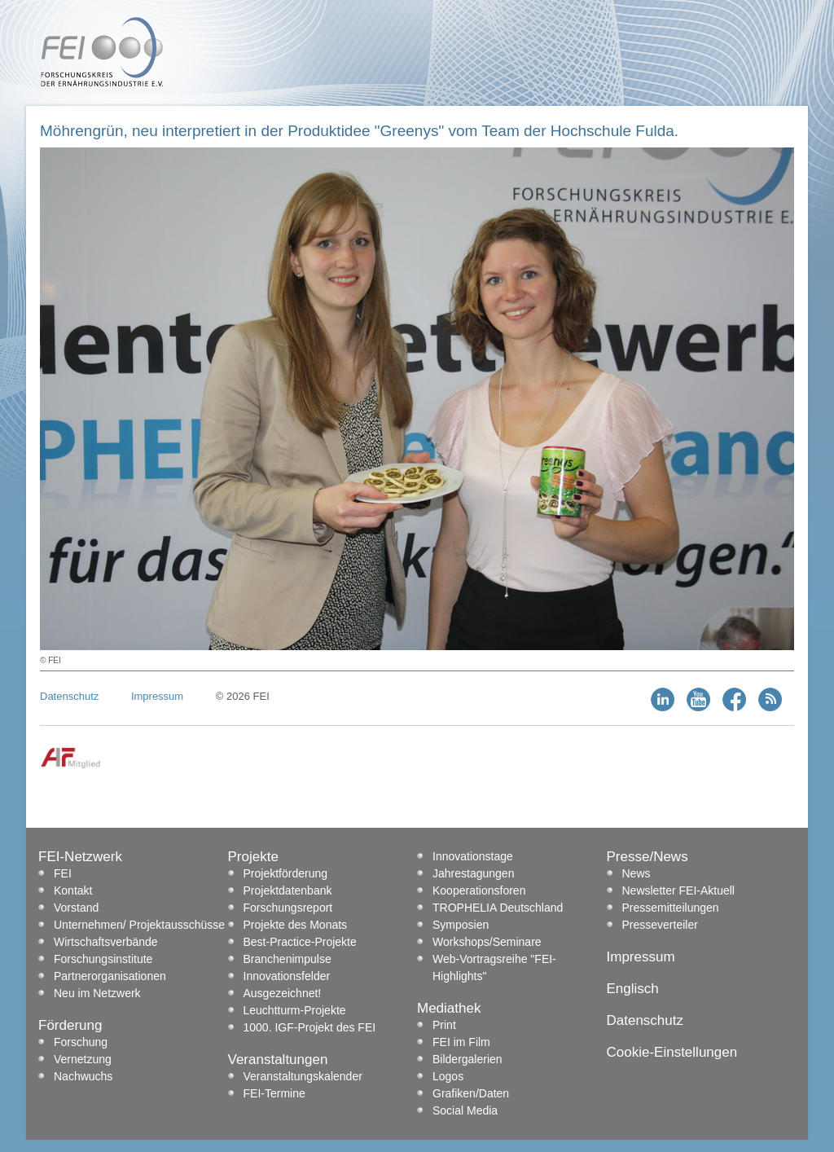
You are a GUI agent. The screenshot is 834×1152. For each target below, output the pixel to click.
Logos (447, 1076)
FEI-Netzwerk (80, 856)
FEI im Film (461, 1042)
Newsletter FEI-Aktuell (678, 890)
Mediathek (449, 1008)
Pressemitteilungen (670, 907)
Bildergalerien (467, 1059)
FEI (63, 873)
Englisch (633, 988)
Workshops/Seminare (487, 941)
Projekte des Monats (296, 924)
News (636, 873)
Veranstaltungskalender (303, 1076)
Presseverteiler (660, 924)
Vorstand (76, 907)
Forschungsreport (288, 907)
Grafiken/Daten (470, 1093)
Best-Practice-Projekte (300, 941)
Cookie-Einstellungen (672, 1052)
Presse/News (647, 856)
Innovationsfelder (287, 976)
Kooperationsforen (478, 890)
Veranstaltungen (278, 1059)
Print (444, 1024)
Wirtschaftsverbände (106, 941)
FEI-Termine (274, 1093)
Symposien (460, 924)
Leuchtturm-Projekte (295, 1010)
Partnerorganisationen (110, 976)
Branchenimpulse (287, 958)
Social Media (465, 1110)
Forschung (81, 1042)
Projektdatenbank (288, 890)
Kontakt (73, 890)
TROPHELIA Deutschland (497, 907)
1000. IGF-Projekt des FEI (310, 1027)
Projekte (253, 856)
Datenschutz (69, 696)
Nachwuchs (83, 1076)
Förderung (70, 1025)
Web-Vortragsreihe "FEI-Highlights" (494, 967)
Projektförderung (286, 873)
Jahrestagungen (473, 873)
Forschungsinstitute (103, 958)
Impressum (157, 696)
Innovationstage (472, 856)
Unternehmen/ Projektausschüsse (139, 924)
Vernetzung (83, 1059)
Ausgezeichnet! (283, 993)
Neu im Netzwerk (97, 993)
